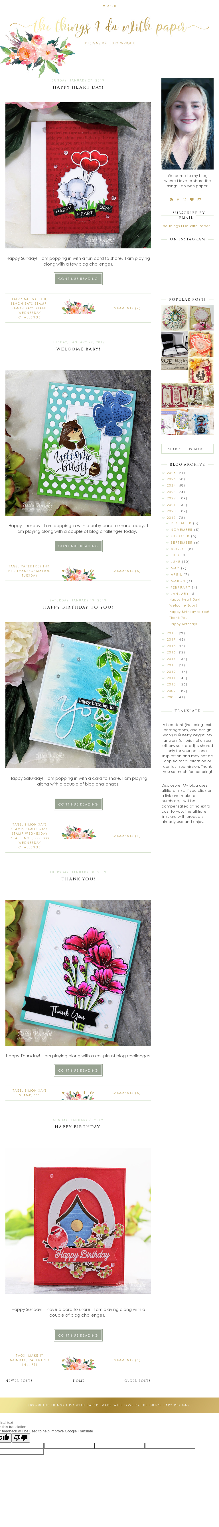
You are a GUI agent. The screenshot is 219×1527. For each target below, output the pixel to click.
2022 (172, 498)
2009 (172, 691)
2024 (172, 485)
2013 (172, 665)
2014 (172, 659)
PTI (11, 571)
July (176, 555)
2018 (172, 633)
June (176, 561)
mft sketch (35, 299)
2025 (172, 479)
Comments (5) (127, 1360)
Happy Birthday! (78, 1127)
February (181, 587)
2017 (172, 639)
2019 (172, 517)
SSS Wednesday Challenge (34, 842)
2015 (172, 652)
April (177, 574)
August (179, 549)
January (180, 593)
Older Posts (137, 1381)
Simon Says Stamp (29, 304)
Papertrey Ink (35, 566)
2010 (172, 684)
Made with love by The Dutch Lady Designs (146, 1405)
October (181, 536)
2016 (172, 646)
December (182, 523)
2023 (172, 492)
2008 (172, 697)
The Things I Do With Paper (185, 225)
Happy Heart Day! (78, 87)
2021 (172, 505)
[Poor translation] (21, 1438)
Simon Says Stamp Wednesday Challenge (30, 312)
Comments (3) (127, 836)
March (179, 581)
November (182, 529)
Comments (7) (127, 308)
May (176, 568)
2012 (172, 671)
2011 (172, 678)
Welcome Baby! (78, 349)
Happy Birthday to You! (78, 607)
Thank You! (78, 879)
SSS (38, 838)
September (182, 542)
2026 (172, 473)
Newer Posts (19, 1381)
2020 (172, 511)
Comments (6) (127, 571)
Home (79, 1381)
